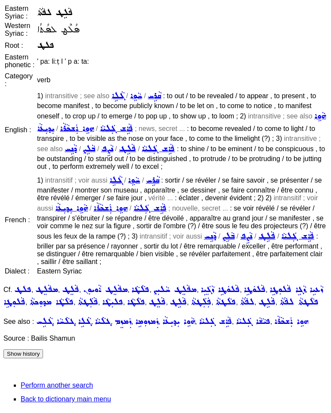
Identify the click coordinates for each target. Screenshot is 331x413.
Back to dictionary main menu (66, 399)
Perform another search (57, 385)
